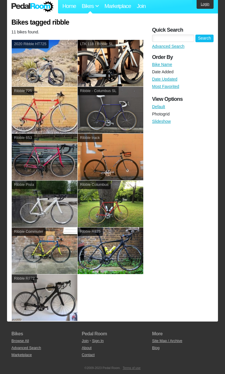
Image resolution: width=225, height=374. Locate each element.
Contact (88, 355)
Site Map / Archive (167, 341)
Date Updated (164, 79)
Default (158, 106)
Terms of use (132, 368)
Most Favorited (165, 86)
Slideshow (161, 121)
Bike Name (162, 64)
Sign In (98, 341)
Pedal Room (32, 7)
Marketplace (117, 6)
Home (69, 6)
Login (205, 4)
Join (141, 6)
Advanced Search (168, 46)
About (86, 348)
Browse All (20, 341)
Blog (156, 348)
